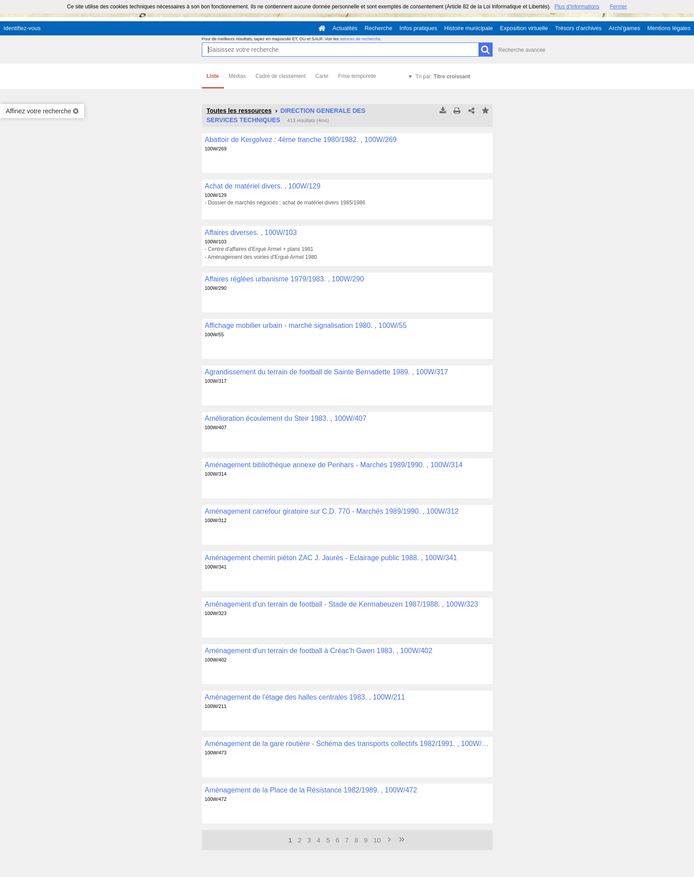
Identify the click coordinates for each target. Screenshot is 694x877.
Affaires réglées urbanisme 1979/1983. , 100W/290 (284, 279)
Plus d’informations (577, 7)
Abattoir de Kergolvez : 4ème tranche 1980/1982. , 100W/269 (301, 139)
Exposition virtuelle (524, 28)
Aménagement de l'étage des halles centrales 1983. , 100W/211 (305, 697)
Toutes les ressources (239, 110)
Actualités (344, 28)
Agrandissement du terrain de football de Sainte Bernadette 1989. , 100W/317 (326, 372)
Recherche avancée (522, 50)
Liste (213, 76)
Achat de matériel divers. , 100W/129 (263, 186)
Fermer (618, 7)
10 (377, 840)
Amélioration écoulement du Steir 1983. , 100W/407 (285, 418)
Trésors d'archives (578, 28)
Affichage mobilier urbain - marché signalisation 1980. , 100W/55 (306, 325)
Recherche (379, 28)
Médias (237, 76)
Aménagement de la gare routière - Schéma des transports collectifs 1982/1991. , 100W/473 (347, 743)
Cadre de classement (280, 76)
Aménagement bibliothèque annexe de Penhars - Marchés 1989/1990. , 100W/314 (334, 465)
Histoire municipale (468, 28)
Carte (322, 76)
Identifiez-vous (22, 28)
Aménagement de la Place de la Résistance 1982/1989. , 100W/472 (311, 790)
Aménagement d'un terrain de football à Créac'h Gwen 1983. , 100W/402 (318, 650)
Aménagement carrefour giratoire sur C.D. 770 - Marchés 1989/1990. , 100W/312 (332, 511)
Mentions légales (668, 28)
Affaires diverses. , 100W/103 (251, 232)
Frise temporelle (357, 76)
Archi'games (624, 28)
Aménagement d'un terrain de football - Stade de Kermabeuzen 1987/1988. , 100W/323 (341, 604)
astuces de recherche (360, 38)
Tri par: (443, 76)
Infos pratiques (418, 28)
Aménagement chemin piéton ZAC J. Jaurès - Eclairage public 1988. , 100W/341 (331, 558)
